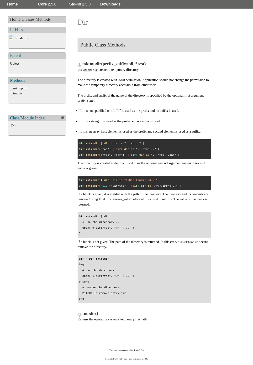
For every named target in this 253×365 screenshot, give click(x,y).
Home (12, 4)
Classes (28, 19)
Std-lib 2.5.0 (80, 4)
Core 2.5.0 (47, 4)
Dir (13, 126)
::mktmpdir (19, 88)
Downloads (110, 4)
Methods (43, 19)
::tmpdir (16, 93)
